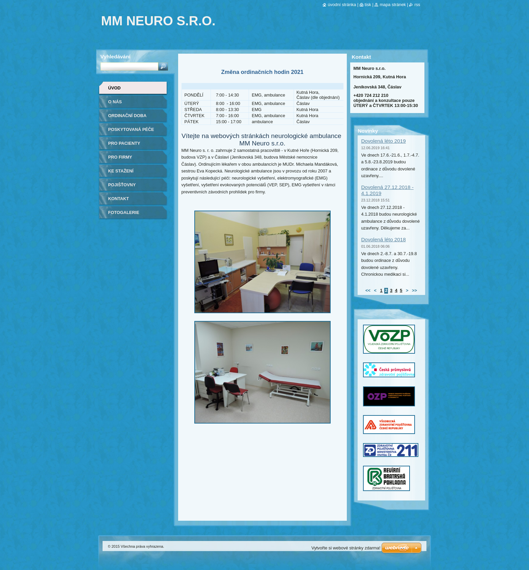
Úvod (114, 87)
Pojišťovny (122, 184)
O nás (115, 101)
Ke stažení (121, 170)
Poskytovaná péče (131, 129)
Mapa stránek (393, 4)
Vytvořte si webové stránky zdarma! (346, 547)
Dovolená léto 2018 (383, 239)
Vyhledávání (116, 56)
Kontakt (118, 198)
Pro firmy (120, 157)
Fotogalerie (123, 212)
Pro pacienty (124, 143)
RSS (417, 4)
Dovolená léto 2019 (383, 141)
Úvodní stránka (342, 4)
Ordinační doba (127, 115)
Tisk (368, 4)
